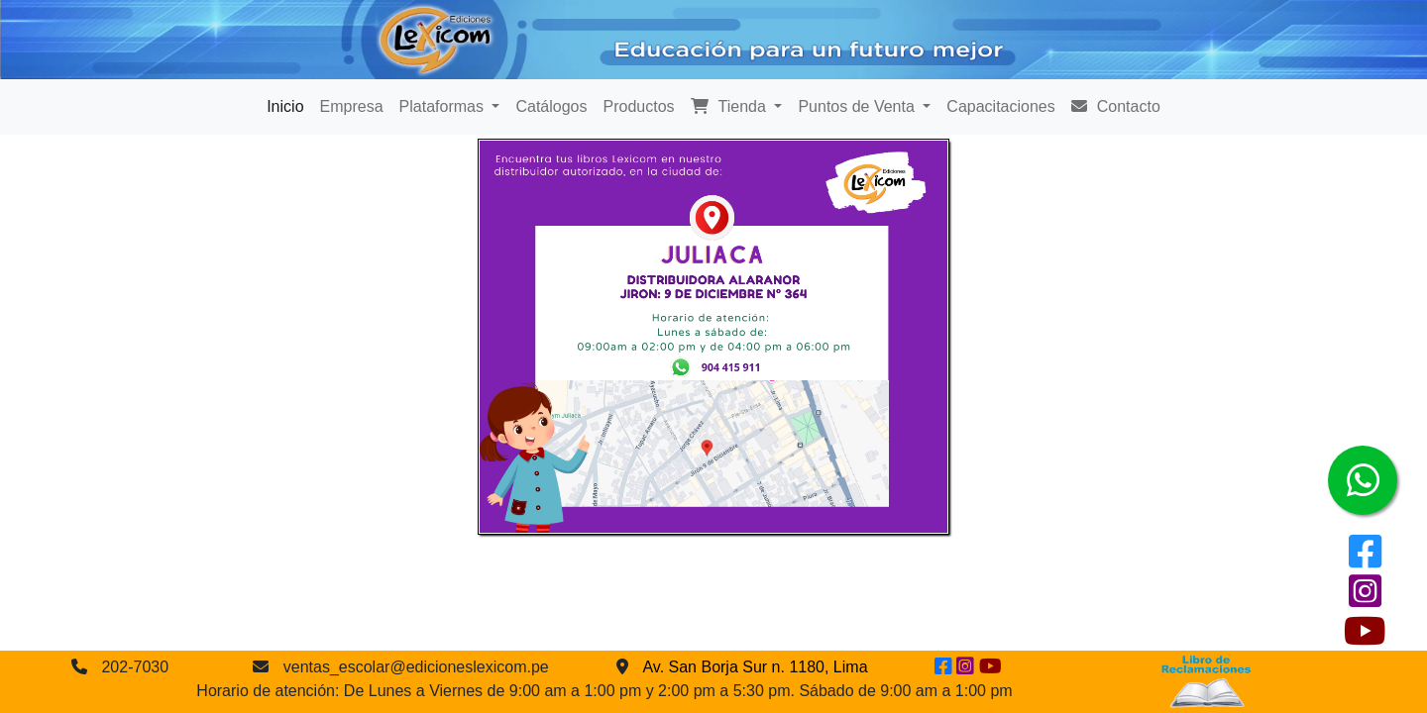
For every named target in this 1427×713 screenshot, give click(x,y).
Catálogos (551, 106)
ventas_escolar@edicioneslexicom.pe (416, 667)
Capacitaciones (1000, 106)
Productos (639, 106)
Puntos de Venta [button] (858, 106)
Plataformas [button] (444, 106)
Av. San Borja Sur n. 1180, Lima (754, 667)
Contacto (1115, 106)
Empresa (352, 106)
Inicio (285, 106)
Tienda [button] (731, 106)
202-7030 (134, 667)
